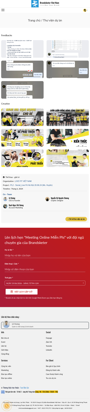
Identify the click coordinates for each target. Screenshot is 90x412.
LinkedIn (49, 350)
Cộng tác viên (6, 366)
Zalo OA (49, 342)
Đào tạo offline (6, 374)
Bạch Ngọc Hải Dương (16, 205)
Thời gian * (9, 278)
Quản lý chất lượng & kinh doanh (22, 327)
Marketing (5, 370)
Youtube (49, 346)
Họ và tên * (9, 250)
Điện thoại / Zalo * (12, 264)
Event (3, 342)
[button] (45, 283)
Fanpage (49, 338)
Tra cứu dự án (51, 378)
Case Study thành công (54, 374)
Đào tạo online (6, 378)
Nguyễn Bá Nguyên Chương (60, 198)
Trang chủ (34, 20)
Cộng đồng (5, 354)
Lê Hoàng (12, 198)
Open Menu (3, 10)
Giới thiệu (4, 350)
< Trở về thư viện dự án (76, 219)
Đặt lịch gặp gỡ (21, 292)
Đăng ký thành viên (53, 370)
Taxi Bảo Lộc (24, 387)
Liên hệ (3, 346)
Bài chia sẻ (5, 338)
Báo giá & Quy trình (53, 366)
